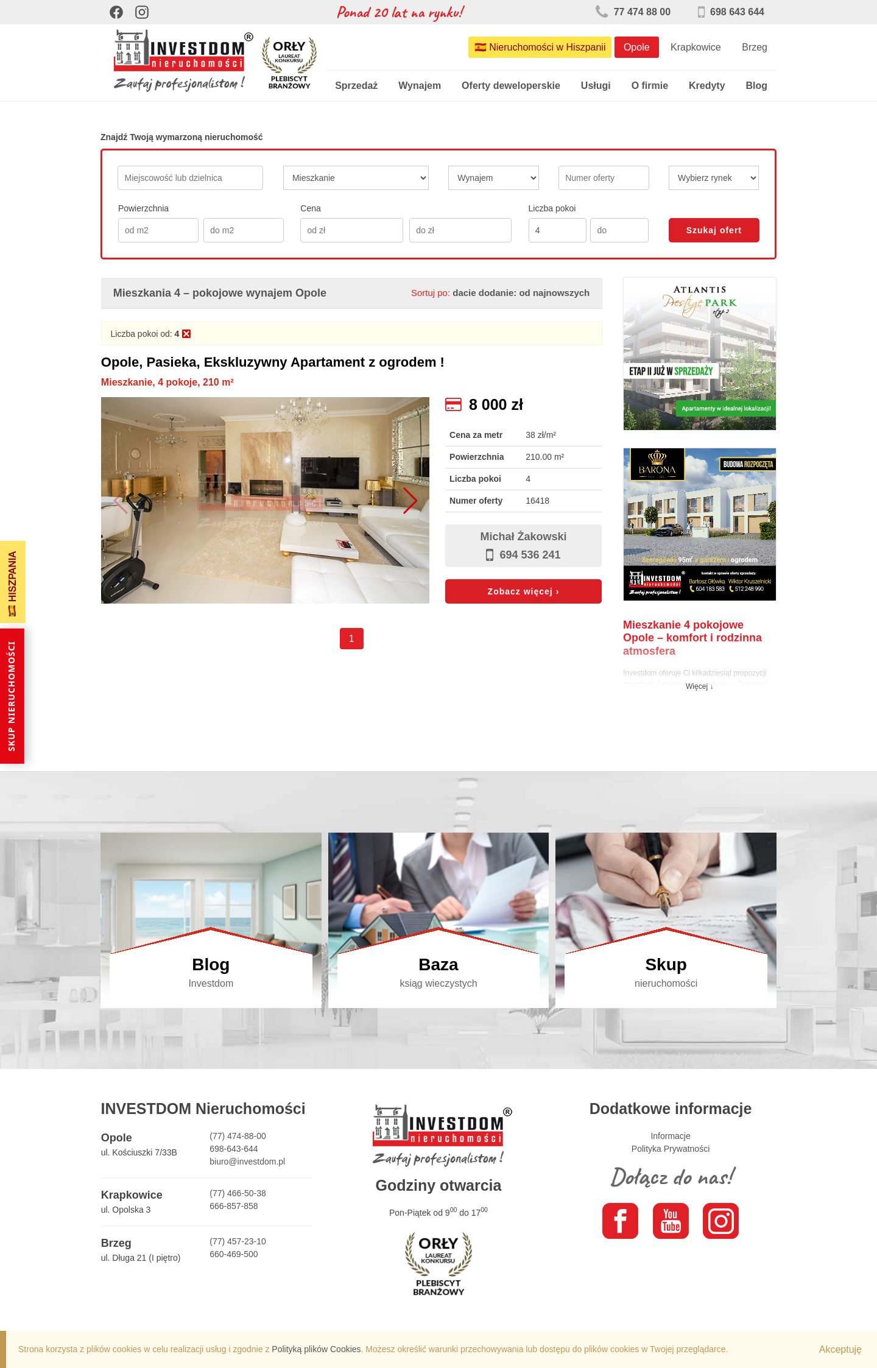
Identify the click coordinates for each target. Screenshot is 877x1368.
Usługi (596, 85)
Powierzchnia (143, 208)
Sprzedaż (356, 85)
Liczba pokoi (552, 208)
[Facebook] (116, 12)
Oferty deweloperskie (511, 85)
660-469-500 (234, 1254)
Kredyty (707, 85)
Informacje (670, 1136)
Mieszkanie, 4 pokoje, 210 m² (167, 382)
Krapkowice (696, 47)
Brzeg (754, 47)
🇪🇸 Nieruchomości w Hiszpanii (540, 47)
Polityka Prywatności (671, 1149)
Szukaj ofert (714, 230)
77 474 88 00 (633, 12)
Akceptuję (840, 1349)
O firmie (650, 85)
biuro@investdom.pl (247, 1161)
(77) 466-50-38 (238, 1193)
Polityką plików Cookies (316, 1349)
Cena (310, 208)
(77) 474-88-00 (238, 1136)
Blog (756, 85)
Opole (637, 47)
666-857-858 (234, 1206)
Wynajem (419, 85)
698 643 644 (731, 12)
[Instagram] (142, 12)
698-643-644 (234, 1149)
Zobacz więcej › (524, 591)
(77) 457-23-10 (238, 1241)
